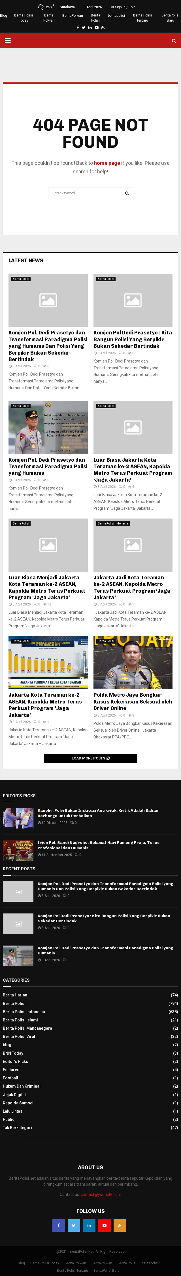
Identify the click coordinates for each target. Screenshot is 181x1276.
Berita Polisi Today (23, 17)
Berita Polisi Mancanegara (27, 1028)
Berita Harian (15, 995)
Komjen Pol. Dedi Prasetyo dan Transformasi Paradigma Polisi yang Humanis (48, 466)
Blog (3, 16)
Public (8, 1119)
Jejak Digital (14, 1094)
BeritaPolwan (72, 16)
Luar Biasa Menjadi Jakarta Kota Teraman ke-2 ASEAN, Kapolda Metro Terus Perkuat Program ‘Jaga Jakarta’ (46, 587)
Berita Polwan (49, 17)
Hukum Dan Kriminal (22, 1086)
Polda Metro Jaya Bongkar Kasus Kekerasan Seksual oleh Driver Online (132, 701)
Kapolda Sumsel (18, 1103)
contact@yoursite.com (101, 1194)
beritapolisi (116, 16)
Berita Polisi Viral (19, 1036)
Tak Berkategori (17, 1127)
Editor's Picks (15, 1061)
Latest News (25, 260)
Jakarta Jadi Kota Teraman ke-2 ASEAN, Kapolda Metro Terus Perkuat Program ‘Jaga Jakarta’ (132, 587)
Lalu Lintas (12, 1111)
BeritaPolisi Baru (170, 17)
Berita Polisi (95, 17)
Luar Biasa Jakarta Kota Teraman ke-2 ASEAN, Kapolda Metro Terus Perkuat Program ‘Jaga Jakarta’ (132, 470)
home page (107, 163)
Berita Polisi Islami (20, 1020)
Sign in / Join (123, 7)
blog (7, 1044)
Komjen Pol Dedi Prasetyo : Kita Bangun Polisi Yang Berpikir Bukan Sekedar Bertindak (132, 339)
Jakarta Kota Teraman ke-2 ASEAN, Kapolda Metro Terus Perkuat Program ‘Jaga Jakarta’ (45, 705)
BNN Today (13, 1053)
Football (10, 1078)
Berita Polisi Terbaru (142, 17)
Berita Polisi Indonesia (113, 523)
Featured (11, 1069)
